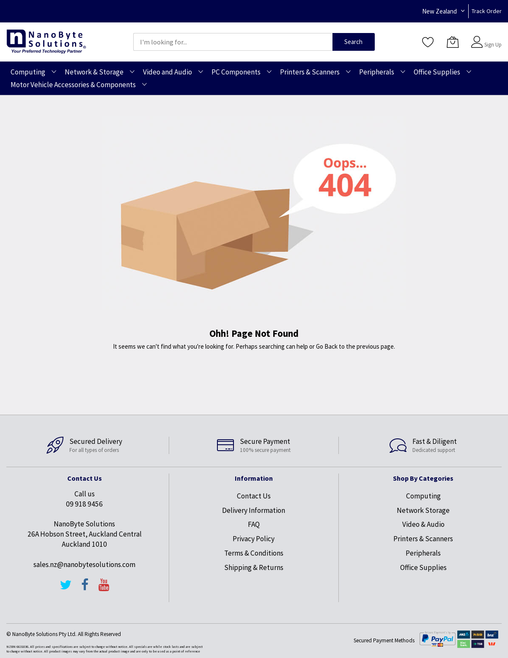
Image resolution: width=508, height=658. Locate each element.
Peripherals (423, 553)
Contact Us (254, 496)
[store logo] (46, 41)
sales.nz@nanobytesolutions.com (84, 564)
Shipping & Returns (253, 567)
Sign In (492, 37)
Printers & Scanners (423, 538)
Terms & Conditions (253, 553)
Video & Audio (423, 524)
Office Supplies (423, 567)
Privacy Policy (254, 538)
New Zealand (439, 11)
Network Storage (423, 510)
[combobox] (232, 42)
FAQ (254, 524)
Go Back (327, 346)
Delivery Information (253, 510)
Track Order (487, 11)
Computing (423, 496)
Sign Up (493, 44)
